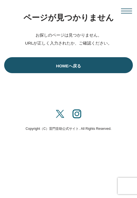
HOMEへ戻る (68, 66)
